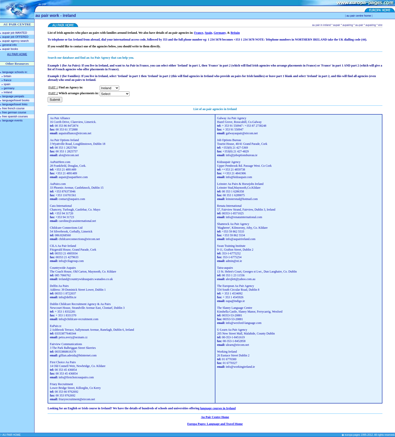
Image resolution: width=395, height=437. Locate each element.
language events (12, 120)
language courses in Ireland (218, 408)
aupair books (10, 48)
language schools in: (14, 72)
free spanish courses (15, 116)
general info (9, 44)
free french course (13, 108)
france (8, 80)
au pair (42, 4)
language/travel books (15, 100)
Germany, (220, 33)
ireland (8, 92)
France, (199, 33)
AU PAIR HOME (12, 434)
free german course (14, 112)
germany (9, 88)
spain (7, 84)
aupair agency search (15, 40)
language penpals (13, 96)
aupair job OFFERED (15, 36)
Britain (235, 33)
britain (7, 76)
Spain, (209, 33)
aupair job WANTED (14, 32)
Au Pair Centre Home (215, 417)
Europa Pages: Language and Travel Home (215, 424)
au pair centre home (358, 15)
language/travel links (14, 104)
